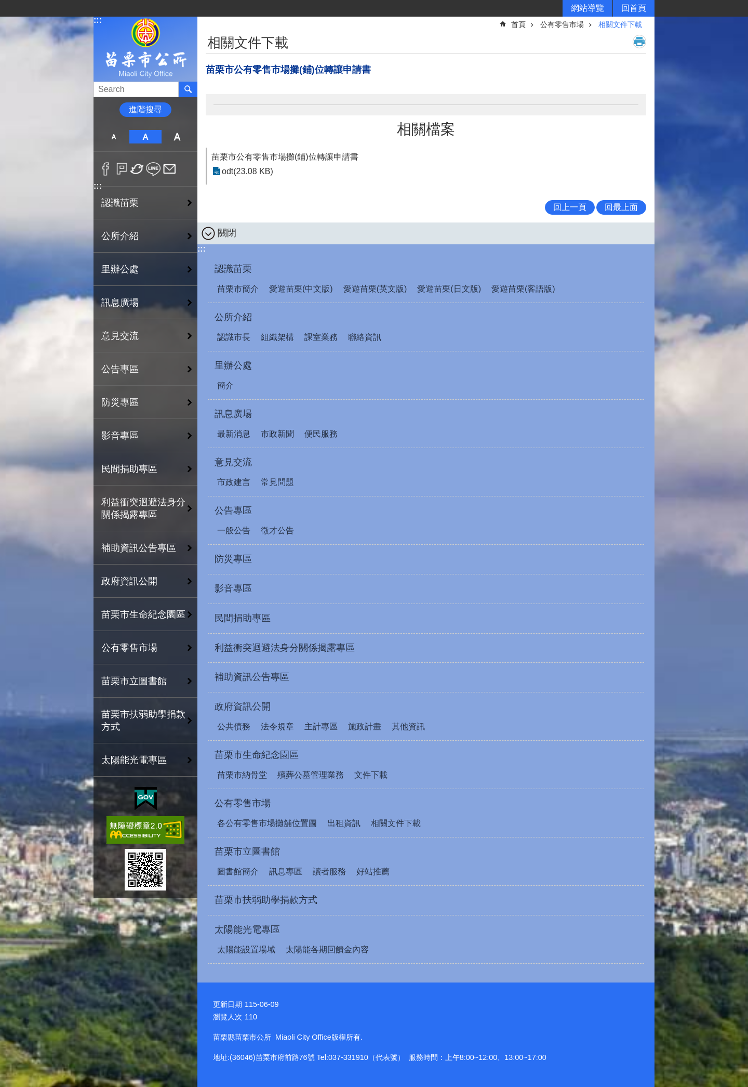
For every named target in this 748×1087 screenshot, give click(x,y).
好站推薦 (373, 871)
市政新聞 (277, 433)
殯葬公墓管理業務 (310, 774)
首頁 (518, 24)
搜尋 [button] (188, 89)
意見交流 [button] (120, 336)
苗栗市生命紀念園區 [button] (143, 614)
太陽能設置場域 (246, 949)
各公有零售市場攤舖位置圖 (267, 823)
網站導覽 (587, 8)
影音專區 (120, 435)
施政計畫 (364, 726)
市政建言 (233, 482)
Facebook (106, 169)
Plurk (122, 169)
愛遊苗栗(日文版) (449, 288)
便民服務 (321, 433)
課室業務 (321, 337)
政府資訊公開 (243, 706)
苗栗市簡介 (238, 288)
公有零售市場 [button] (129, 648)
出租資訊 (343, 823)
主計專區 (321, 726)
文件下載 (371, 774)
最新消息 (233, 433)
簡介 (225, 385)
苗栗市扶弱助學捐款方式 (143, 720)
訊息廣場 (233, 414)
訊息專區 (285, 871)
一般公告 (233, 530)
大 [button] (177, 136)
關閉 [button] (227, 233)
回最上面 (621, 207)
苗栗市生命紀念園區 (257, 755)
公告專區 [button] (120, 369)
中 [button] (145, 136)
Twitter (137, 169)
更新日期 (227, 1004)
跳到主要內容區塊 (5, 5)
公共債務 (233, 726)
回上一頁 (569, 207)
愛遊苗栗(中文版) (301, 288)
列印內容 (639, 41)
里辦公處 (233, 365)
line (153, 169)
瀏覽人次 (227, 1017)
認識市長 (233, 337)
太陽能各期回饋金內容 (327, 949)
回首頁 (633, 8)
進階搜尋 (145, 109)
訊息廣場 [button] (120, 302)
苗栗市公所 (145, 49)
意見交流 (233, 462)
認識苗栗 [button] (120, 203)
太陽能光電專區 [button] (134, 760)
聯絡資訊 (364, 337)
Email (170, 169)
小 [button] (113, 136)
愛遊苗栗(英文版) (375, 288)
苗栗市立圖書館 (247, 851)
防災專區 (120, 402)
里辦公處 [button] (120, 269)
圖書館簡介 (238, 871)
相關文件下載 (620, 24)
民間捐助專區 (129, 469)
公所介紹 (233, 317)
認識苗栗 (233, 269)
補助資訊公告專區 (138, 548)
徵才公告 (277, 530)
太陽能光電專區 (247, 929)
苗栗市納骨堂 (242, 774)
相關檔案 (426, 129)
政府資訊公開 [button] (129, 581)
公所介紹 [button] (120, 236)
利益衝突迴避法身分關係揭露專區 (143, 508)
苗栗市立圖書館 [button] (134, 681)
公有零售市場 (562, 24)
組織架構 (277, 337)
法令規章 (277, 726)
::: (98, 20)
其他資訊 (408, 726)
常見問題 (277, 482)
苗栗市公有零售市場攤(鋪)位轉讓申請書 (284, 156)
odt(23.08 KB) (247, 171)
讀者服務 (329, 871)
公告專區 (233, 510)
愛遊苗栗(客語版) (523, 288)
